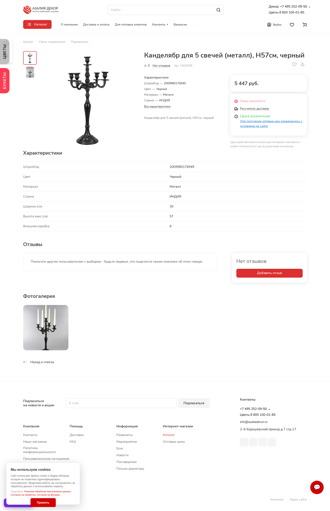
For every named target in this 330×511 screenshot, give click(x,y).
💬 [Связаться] (317, 487)
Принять (43, 502)
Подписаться (194, 403)
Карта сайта (298, 500)
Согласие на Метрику (48, 495)
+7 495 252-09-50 (293, 7)
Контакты (30, 435)
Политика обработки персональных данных (47, 491)
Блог (120, 448)
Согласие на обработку (23, 495)
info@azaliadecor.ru (253, 422)
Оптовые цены (174, 442)
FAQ (73, 442)
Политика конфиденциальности (39, 450)
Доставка (77, 435)
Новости (122, 455)
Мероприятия (126, 442)
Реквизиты (124, 435)
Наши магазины (35, 442)
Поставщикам (126, 462)
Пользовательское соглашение (46, 459)
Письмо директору (130, 469)
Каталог (169, 435)
